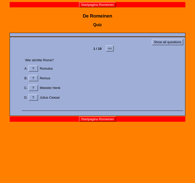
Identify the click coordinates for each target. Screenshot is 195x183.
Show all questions (167, 42)
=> (110, 48)
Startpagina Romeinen (97, 5)
